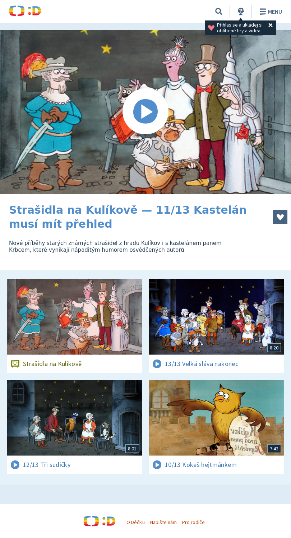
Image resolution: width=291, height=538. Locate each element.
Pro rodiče (193, 522)
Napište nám (163, 522)
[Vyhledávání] (219, 11)
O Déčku (135, 522)
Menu (269, 11)
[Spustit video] (145, 112)
